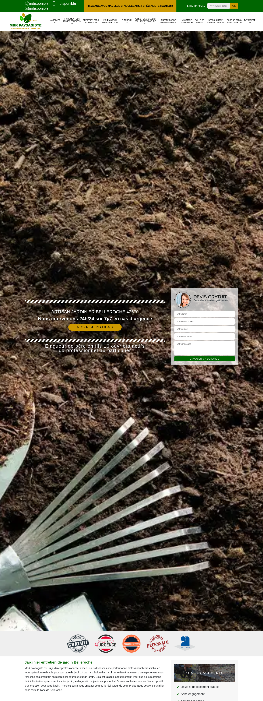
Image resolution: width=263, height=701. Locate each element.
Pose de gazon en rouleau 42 (234, 21)
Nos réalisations (95, 327)
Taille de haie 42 (199, 21)
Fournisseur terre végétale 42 (110, 21)
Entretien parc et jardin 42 (91, 21)
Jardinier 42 (55, 21)
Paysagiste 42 (250, 21)
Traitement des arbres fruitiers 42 (72, 21)
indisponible (37, 3)
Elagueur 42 (127, 21)
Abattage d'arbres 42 (187, 21)
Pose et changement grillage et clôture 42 (145, 21)
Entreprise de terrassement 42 (168, 21)
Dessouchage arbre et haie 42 (215, 21)
